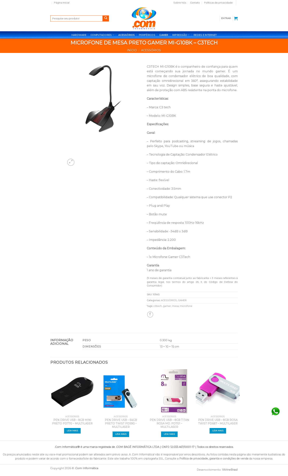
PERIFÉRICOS (147, 35)
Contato (195, 2)
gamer (167, 306)
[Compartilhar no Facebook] (150, 314)
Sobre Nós (179, 2)
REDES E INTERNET (205, 35)
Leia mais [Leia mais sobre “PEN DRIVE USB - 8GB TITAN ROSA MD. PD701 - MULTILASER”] (169, 434)
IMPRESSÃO (181, 35)
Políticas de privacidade (218, 2)
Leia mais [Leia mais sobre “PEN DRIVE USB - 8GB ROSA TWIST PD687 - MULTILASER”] (217, 430)
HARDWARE (78, 35)
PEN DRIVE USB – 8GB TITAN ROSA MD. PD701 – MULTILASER (169, 423)
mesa (175, 306)
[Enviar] (106, 18)
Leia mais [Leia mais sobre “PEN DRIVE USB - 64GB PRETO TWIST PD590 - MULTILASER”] (120, 434)
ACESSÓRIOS (126, 35)
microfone (186, 306)
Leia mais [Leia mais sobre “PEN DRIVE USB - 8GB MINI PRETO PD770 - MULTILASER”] (72, 430)
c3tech (157, 306)
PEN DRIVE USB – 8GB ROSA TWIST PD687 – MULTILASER (217, 421)
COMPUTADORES (102, 35)
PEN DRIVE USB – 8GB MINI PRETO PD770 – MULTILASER (72, 421)
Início (132, 50)
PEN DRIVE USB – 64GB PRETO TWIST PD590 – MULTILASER (121, 423)
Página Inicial (61, 2)
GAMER (163, 35)
